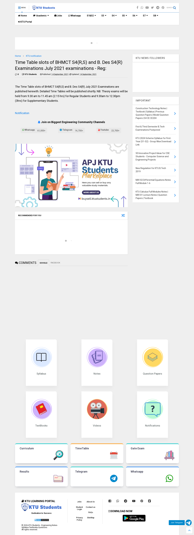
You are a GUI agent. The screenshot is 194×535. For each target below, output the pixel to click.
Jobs (58, 15)
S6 (135, 15)
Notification (22, 113)
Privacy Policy (79, 519)
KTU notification (33, 56)
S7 (145, 15)
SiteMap (90, 518)
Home (22, 15)
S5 (124, 15)
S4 (114, 15)
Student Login (79, 508)
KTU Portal (25, 22)
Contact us (90, 507)
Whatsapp (74, 15)
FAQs (90, 512)
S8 (155, 15)
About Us (91, 502)
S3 (103, 15)
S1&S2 (91, 15)
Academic (41, 15)
